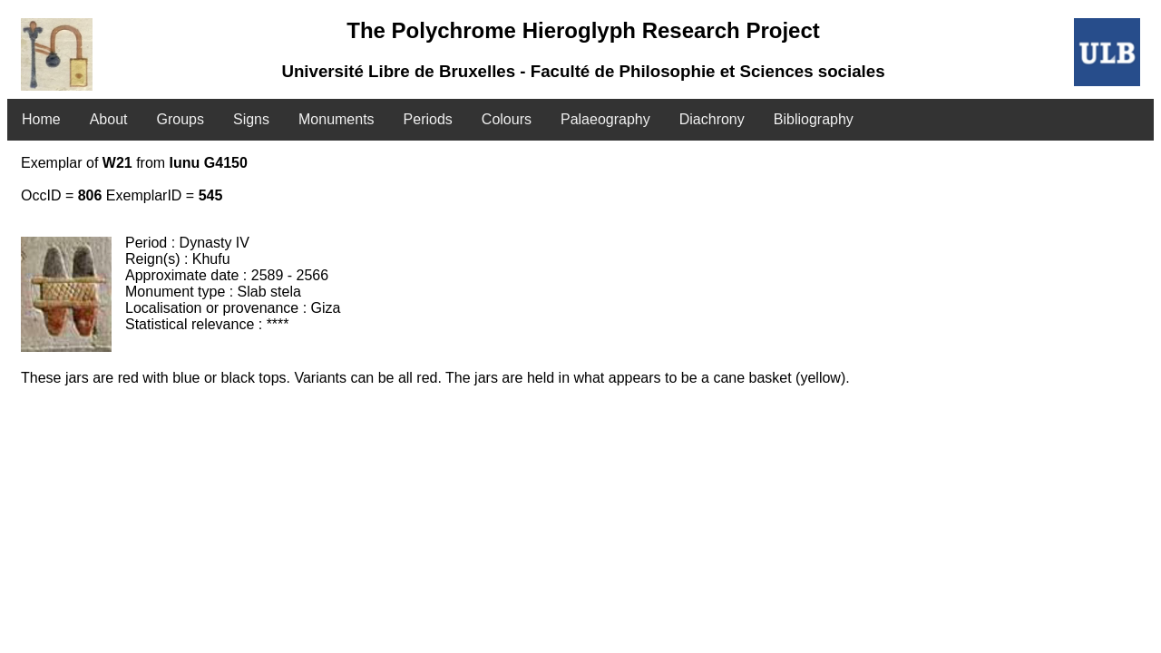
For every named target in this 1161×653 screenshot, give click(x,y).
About (109, 119)
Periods (428, 119)
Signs (251, 119)
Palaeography (605, 119)
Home (41, 119)
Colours (507, 119)
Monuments (336, 119)
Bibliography (814, 119)
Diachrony (712, 119)
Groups (180, 119)
